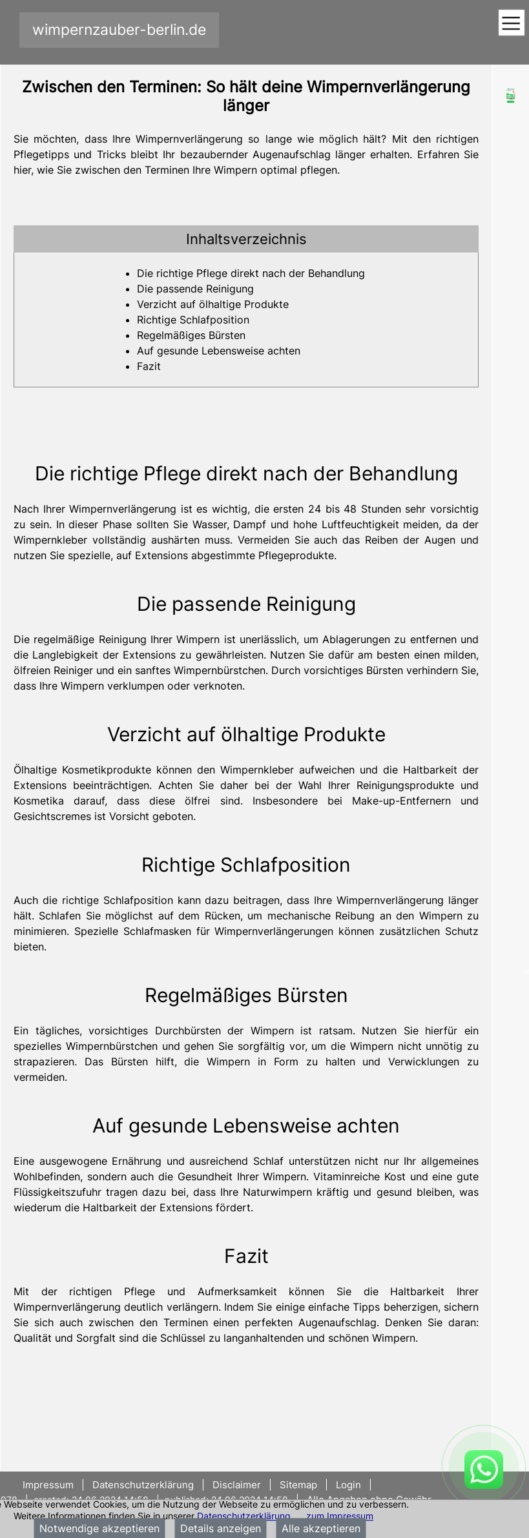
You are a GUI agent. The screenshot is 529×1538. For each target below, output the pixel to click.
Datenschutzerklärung (244, 1515)
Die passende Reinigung (195, 288)
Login (348, 1485)
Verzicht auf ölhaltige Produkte (213, 304)
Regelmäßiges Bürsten (191, 335)
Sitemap (298, 1485)
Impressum (49, 1485)
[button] (246, 238)
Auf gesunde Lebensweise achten (218, 350)
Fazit (149, 366)
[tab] (246, 238)
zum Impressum (339, 1515)
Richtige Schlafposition (193, 319)
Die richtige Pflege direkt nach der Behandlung (251, 273)
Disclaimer (237, 1485)
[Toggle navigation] (511, 23)
